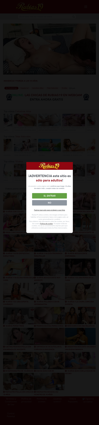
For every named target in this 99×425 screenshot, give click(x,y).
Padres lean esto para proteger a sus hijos (49, 210)
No (49, 202)
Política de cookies (46, 224)
